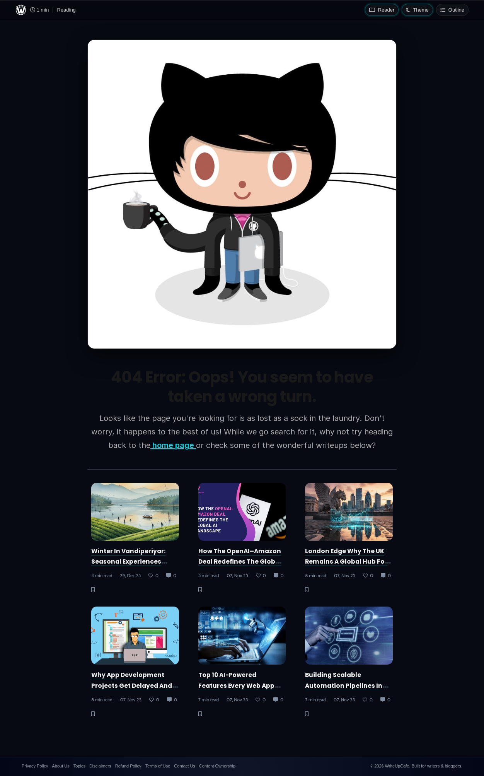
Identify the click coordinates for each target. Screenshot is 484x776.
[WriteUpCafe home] (20, 10)
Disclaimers (100, 766)
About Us (60, 766)
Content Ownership (217, 766)
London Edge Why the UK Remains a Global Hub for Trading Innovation (346, 561)
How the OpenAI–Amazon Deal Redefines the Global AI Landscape (240, 561)
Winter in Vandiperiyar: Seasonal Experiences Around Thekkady (128, 561)
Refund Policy (128, 766)
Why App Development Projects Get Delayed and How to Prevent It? (131, 685)
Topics (79, 766)
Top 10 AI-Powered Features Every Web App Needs (236, 685)
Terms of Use (157, 766)
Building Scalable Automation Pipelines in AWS (343, 685)
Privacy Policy (35, 766)
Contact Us (184, 766)
